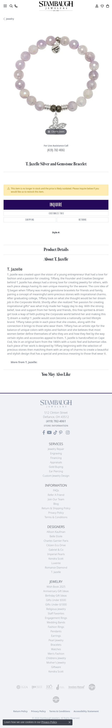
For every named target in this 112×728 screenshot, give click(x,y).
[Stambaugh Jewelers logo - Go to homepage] (56, 6)
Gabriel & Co (56, 549)
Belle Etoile (56, 536)
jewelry (10, 18)
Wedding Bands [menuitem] (56, 622)
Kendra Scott (55, 558)
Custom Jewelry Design (56, 475)
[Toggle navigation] (5, 6)
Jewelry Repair (56, 449)
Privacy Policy (56, 512)
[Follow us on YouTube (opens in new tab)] (49, 432)
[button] (11, 6)
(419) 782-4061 (56, 150)
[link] (15, 6)
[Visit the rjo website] (49, 687)
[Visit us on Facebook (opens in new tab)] (43, 432)
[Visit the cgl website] (56, 699)
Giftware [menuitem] (56, 667)
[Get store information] (56, 425)
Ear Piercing (56, 471)
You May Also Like (56, 374)
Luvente (56, 563)
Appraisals (56, 462)
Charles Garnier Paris (56, 540)
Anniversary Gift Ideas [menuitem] (56, 591)
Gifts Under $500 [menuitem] (56, 600)
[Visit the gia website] (22, 687)
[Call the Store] (56, 421)
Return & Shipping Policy (56, 508)
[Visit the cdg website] (92, 687)
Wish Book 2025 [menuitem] (56, 586)
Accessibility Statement (86, 711)
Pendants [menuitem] (56, 631)
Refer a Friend (56, 495)
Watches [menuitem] (56, 649)
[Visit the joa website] (60, 687)
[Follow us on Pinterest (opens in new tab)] (60, 432)
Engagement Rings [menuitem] (56, 618)
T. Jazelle (56, 572)
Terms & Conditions (56, 517)
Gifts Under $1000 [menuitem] (56, 604)
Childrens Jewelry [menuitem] (56, 658)
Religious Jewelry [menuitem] (56, 609)
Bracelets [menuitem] (56, 644)
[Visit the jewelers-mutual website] (76, 687)
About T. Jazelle (56, 259)
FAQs (56, 490)
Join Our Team (56, 499)
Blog (56, 503)
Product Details (56, 249)
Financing (56, 458)
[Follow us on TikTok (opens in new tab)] (55, 432)
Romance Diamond (56, 567)
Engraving (56, 453)
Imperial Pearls (56, 554)
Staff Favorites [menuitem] (56, 613)
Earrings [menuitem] (56, 635)
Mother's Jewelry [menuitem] (55, 662)
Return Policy (20, 711)
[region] (56, 83)
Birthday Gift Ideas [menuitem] (56, 595)
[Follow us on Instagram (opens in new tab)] (68, 432)
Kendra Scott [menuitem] (55, 671)
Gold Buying (56, 466)
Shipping (29, 219)
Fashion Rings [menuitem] (56, 627)
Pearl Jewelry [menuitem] (56, 640)
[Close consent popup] (70, 722)
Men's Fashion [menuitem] (56, 653)
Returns (83, 219)
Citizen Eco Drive (56, 545)
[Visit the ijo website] (36, 687)
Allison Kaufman (56, 531)
